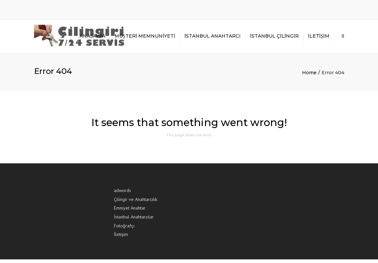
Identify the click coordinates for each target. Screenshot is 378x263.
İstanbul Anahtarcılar (134, 220)
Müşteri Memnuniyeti (145, 38)
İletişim (318, 38)
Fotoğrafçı (124, 229)
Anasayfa (92, 38)
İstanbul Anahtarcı (213, 38)
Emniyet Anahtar (130, 211)
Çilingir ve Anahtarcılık (135, 203)
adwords (122, 194)
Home (309, 76)
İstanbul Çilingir (274, 38)
